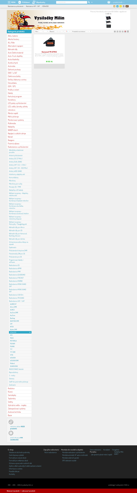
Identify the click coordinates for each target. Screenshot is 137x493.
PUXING (12, 346)
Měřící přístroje (13, 116)
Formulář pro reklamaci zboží (18, 460)
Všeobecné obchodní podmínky (19, 452)
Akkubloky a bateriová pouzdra (16, 151)
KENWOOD (13, 332)
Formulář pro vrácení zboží (17, 458)
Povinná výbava (13, 143)
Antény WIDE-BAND (15, 171)
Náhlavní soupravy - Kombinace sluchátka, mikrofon (16, 206)
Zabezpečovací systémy (16, 408)
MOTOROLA (13, 341)
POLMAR (12, 344)
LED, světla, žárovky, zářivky (18, 106)
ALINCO (12, 310)
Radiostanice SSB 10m (16, 295)
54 (88, 31)
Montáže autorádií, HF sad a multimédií (75, 455)
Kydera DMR (13, 329)
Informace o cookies (15, 469)
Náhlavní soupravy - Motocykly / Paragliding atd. (18, 223)
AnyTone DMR (14, 312)
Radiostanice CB (14, 265)
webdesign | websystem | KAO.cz (118, 485)
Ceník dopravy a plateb (16, 455)
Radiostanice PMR (14, 271)
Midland (12, 363)
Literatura (11, 110)
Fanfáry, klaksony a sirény (17, 79)
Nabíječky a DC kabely (16, 190)
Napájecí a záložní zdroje (17, 133)
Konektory (12, 100)
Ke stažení (106, 450)
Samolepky (12, 395)
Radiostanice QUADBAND (17, 275)
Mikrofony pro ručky (15, 184)
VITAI (11, 355)
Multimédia (12, 123)
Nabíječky (11, 126)
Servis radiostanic (95, 450)
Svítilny (10, 402)
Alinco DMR (13, 307)
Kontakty (12, 474)
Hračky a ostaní (13, 89)
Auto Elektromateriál (15, 52)
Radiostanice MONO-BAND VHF (17, 290)
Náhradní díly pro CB (15, 230)
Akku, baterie (13, 36)
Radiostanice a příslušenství (18, 147)
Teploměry (12, 398)
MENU (13, 2)
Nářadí (10, 137)
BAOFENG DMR (14, 321)
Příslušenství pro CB (15, 257)
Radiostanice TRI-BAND (16, 298)
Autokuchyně (13, 63)
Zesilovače (12, 385)
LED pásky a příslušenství (17, 103)
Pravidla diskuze (14, 471)
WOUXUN (12, 358)
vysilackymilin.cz (27, 485)
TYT (11, 349)
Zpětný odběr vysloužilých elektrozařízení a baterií (25, 466)
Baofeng (12, 318)
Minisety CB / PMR (15, 187)
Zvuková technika (14, 412)
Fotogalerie (115, 450)
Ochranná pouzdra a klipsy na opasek (18, 243)
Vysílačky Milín (118, 452)
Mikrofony (12, 181)
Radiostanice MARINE (16, 281)
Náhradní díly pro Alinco (16, 227)
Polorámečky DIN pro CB (17, 254)
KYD (11, 335)
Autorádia (11, 66)
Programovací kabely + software (16, 261)
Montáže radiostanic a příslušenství (73, 452)
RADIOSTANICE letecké (16, 369)
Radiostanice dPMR (15, 268)
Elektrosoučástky (14, 76)
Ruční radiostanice (51, 452)
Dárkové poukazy (14, 69)
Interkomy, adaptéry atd (17, 174)
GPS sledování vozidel (69, 460)
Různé (10, 392)
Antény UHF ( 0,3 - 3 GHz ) (17, 165)
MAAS (12, 338)
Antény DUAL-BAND (15, 162)
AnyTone (12, 315)
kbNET (116, 454)
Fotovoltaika (12, 83)
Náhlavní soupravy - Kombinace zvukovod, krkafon (19, 212)
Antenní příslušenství (15, 155)
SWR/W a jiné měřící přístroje (18, 382)
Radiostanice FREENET (16, 278)
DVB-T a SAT (12, 73)
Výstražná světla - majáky (17, 405)
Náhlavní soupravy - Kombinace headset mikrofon (19, 199)
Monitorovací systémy (16, 120)
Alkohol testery (13, 39)
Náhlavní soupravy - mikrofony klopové (15, 218)
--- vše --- (43, 31)
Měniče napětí (13, 113)
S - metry (12, 375)
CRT (11, 324)
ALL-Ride (11, 42)
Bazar (10, 415)
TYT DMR (12, 352)
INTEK (12, 327)
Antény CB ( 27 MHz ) (15, 158)
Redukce (11, 388)
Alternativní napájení (15, 46)
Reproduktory (13, 372)
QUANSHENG (14, 366)
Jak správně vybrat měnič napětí (101, 454)
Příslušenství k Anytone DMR (18, 250)
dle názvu (59, 31)
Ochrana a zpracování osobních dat (20, 463)
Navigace (11, 140)
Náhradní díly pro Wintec (17, 239)
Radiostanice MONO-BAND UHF (17, 285)
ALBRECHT (13, 304)
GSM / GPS (12, 86)
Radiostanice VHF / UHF (17, 301)
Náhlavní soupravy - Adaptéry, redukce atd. (18, 194)
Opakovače (12, 247)
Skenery (11, 379)
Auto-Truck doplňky (15, 56)
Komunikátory (13, 177)
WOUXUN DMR (14, 360)
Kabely (10, 93)
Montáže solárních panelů (70, 458)
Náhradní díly (12, 49)
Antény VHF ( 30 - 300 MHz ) (18, 168)
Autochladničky (13, 59)
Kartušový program (15, 96)
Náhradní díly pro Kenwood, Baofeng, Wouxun (18, 234)
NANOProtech (13, 130)
